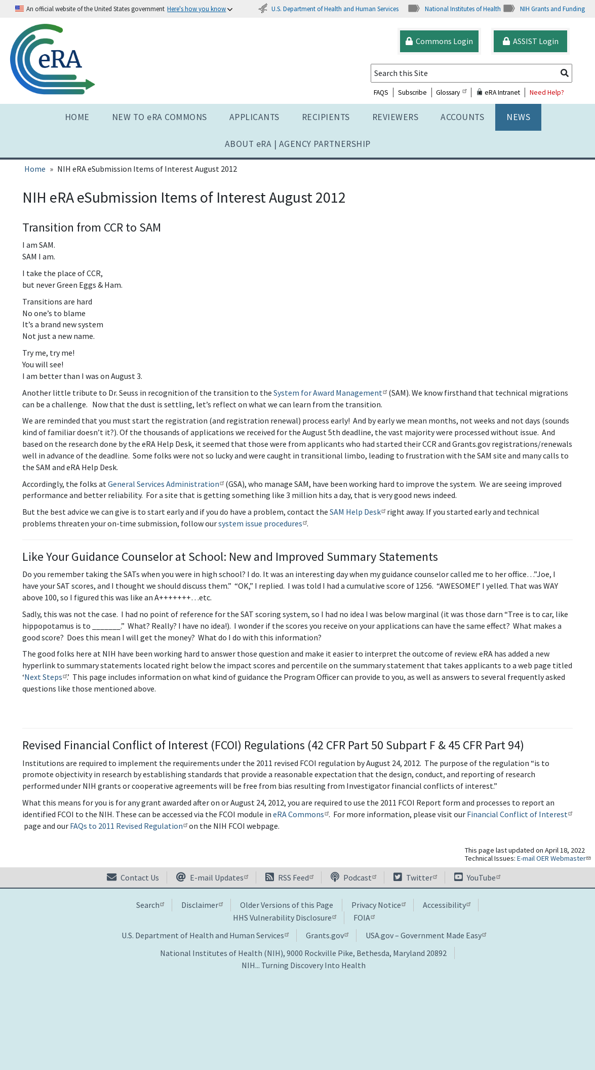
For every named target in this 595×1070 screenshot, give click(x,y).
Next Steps (45, 677)
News (518, 117)
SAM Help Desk (357, 512)
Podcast (353, 877)
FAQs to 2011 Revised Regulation (128, 826)
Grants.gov (327, 935)
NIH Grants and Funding (543, 9)
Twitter (415, 877)
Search (150, 905)
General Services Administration (166, 484)
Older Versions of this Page (286, 905)
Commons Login (439, 41)
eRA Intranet (498, 92)
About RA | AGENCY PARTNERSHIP (298, 143)
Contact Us (133, 877)
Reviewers (395, 117)
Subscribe (412, 92)
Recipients (326, 117)
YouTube (477, 877)
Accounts (462, 117)
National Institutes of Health (454, 9)
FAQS (381, 92)
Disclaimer (202, 905)
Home (77, 117)
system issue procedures (262, 523)
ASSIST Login (531, 41)
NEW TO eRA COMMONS (159, 117)
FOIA (364, 917)
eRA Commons (301, 814)
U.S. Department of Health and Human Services (328, 9)
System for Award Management (330, 393)
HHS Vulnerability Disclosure (284, 917)
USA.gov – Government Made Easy (426, 935)
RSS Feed (289, 877)
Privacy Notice (378, 905)
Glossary (451, 92)
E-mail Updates (212, 877)
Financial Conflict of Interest (519, 814)
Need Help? (547, 92)
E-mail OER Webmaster (555, 858)
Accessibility (446, 905)
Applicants (254, 117)
